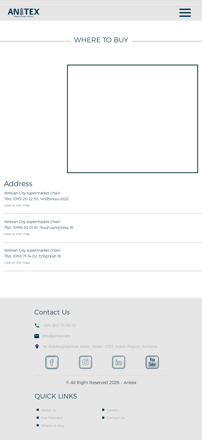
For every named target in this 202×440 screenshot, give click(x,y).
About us (48, 410)
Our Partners (52, 418)
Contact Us (116, 418)
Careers (113, 410)
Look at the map (17, 205)
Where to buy (52, 425)
